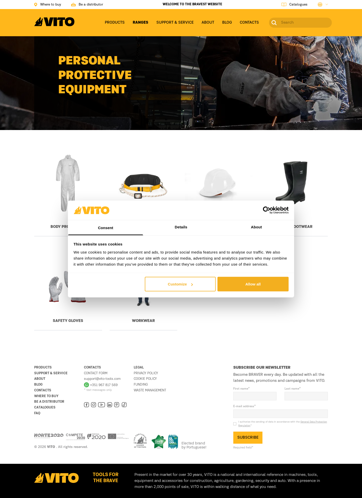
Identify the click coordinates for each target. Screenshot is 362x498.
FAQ (37, 413)
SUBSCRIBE (247, 438)
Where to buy (46, 396)
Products (43, 367)
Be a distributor (49, 401)
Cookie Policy (145, 379)
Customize (180, 284)
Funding (141, 384)
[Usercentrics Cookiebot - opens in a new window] (267, 210)
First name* (241, 388)
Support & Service (51, 373)
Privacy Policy (146, 373)
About (39, 379)
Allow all (253, 284)
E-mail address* (244, 406)
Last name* (293, 388)
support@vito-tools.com (102, 379)
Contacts (42, 390)
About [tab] (256, 227)
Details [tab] (181, 227)
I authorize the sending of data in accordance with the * (282, 424)
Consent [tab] (105, 227)
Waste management (150, 390)
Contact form (95, 373)
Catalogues (45, 407)
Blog (38, 384)
